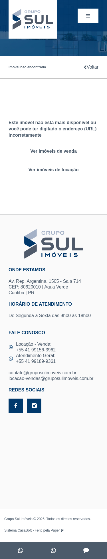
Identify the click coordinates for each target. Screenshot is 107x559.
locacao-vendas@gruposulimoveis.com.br (51, 378)
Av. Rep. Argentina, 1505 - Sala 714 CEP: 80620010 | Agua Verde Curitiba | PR (53, 281)
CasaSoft (25, 530)
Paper (57, 530)
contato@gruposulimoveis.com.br (42, 372)
